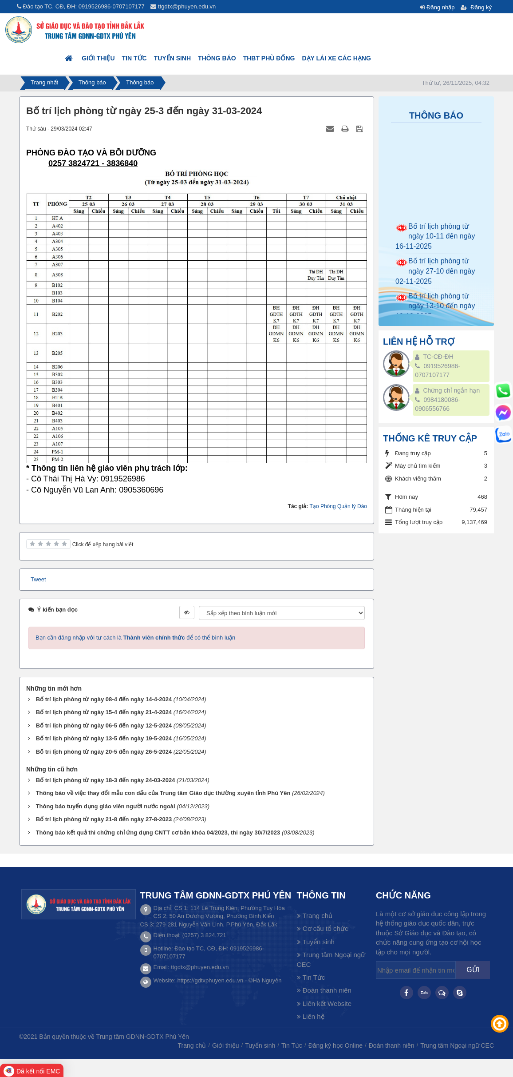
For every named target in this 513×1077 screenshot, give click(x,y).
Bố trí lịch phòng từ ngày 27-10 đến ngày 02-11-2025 (435, 276)
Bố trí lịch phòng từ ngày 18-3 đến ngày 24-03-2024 (105, 780)
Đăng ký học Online (335, 1045)
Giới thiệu (98, 58)
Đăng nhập (440, 7)
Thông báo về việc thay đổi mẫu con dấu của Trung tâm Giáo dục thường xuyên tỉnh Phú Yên (163, 793)
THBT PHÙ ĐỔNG (269, 58)
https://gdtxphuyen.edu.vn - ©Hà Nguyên (229, 980)
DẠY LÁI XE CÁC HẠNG (336, 58)
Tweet (38, 579)
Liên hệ (310, 1016)
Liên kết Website (324, 1003)
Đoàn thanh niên (324, 990)
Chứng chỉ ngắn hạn (451, 390)
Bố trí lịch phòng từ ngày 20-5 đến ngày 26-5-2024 (104, 751)
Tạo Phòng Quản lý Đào (338, 506)
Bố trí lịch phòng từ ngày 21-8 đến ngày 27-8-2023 (104, 819)
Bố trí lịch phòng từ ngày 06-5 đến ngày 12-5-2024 (104, 725)
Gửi (472, 970)
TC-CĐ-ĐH (438, 356)
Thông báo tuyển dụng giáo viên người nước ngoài (105, 806)
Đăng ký (481, 7)
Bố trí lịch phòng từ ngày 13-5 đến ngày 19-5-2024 (104, 738)
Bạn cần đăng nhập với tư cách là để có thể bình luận (135, 637)
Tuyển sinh (172, 58)
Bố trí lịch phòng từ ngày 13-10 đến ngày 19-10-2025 (435, 311)
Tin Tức (134, 58)
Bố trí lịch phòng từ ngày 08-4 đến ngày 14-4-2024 (104, 699)
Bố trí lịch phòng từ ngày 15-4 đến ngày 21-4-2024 (104, 712)
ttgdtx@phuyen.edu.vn (187, 6)
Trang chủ (315, 915)
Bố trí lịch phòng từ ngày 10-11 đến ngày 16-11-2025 (435, 241)
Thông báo (217, 58)
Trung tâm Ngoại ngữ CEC (331, 959)
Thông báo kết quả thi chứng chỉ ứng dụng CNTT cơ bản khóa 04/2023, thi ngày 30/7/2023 (158, 832)
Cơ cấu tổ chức (322, 928)
